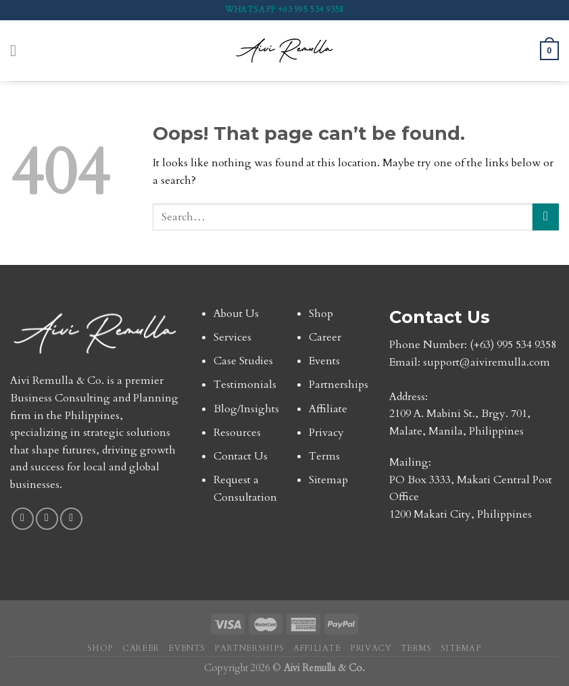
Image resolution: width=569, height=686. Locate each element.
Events (324, 360)
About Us (236, 313)
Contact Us (241, 456)
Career (325, 337)
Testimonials (245, 384)
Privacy (326, 432)
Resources (237, 432)
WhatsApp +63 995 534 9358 (284, 9)
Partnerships (338, 384)
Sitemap (328, 479)
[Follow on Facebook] (22, 519)
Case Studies (243, 360)
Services (232, 337)
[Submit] (546, 216)
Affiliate (328, 408)
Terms (324, 456)
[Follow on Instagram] (47, 519)
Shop (321, 313)
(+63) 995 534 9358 (513, 344)
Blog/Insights (246, 408)
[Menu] (18, 50)
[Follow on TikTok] (71, 519)
